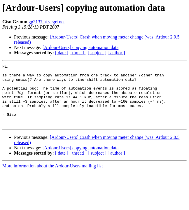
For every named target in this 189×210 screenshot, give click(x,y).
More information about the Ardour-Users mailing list (52, 178)
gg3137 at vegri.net (47, 21)
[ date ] (61, 52)
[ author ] (116, 52)
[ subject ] (97, 52)
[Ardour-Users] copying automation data (81, 47)
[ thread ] (78, 52)
